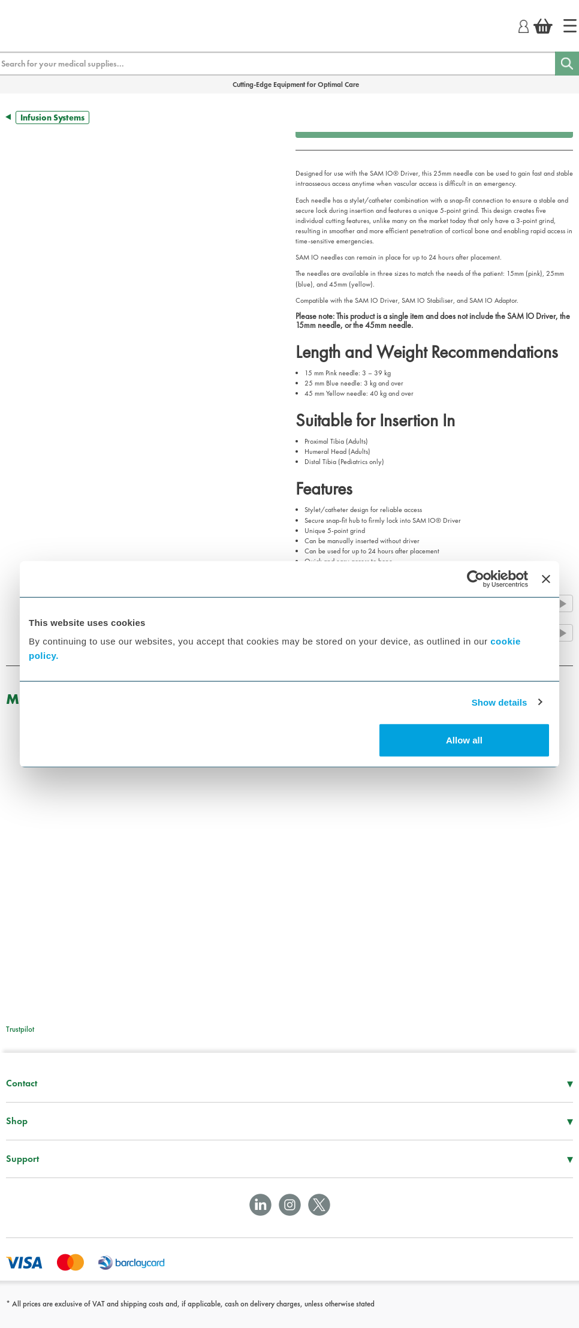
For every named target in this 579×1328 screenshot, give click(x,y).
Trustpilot (20, 1029)
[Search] (567, 64)
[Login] (523, 24)
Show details (499, 702)
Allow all (464, 740)
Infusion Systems (52, 117)
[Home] (570, 26)
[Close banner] (546, 578)
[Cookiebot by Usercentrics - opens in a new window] (475, 579)
